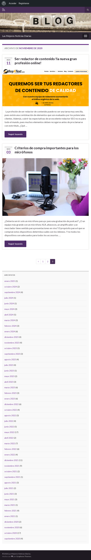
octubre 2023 (10, 348)
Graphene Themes (23, 556)
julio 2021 (8, 488)
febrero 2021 (10, 510)
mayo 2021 (9, 499)
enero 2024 (9, 331)
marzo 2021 (9, 505)
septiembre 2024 (12, 292)
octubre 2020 (10, 533)
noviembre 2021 (11, 466)
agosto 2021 (10, 482)
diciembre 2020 (11, 522)
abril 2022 (8, 438)
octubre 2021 (10, 471)
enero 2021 (9, 516)
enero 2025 (9, 281)
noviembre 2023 (11, 342)
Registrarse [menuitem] (24, 3)
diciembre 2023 (11, 337)
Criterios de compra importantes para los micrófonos (47, 150)
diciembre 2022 (11, 404)
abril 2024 (8, 314)
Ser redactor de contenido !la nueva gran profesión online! (46, 61)
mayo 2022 (9, 432)
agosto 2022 (10, 415)
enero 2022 (9, 454)
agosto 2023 (10, 359)
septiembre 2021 (12, 477)
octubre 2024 (10, 286)
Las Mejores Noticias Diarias (16, 35)
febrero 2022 (10, 449)
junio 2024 (9, 303)
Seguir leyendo (15, 134)
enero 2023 (9, 398)
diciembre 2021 (11, 460)
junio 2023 (9, 370)
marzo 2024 (9, 320)
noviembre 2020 (11, 527)
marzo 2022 (9, 443)
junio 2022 (9, 426)
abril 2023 (8, 382)
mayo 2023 (9, 376)
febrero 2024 (10, 326)
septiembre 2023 (12, 354)
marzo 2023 (9, 387)
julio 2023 (8, 365)
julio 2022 (8, 421)
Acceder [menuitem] (12, 3)
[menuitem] (4, 3)
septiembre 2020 (12, 538)
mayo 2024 (9, 309)
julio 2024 (8, 298)
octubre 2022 (10, 410)
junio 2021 (9, 494)
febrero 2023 (10, 393)
